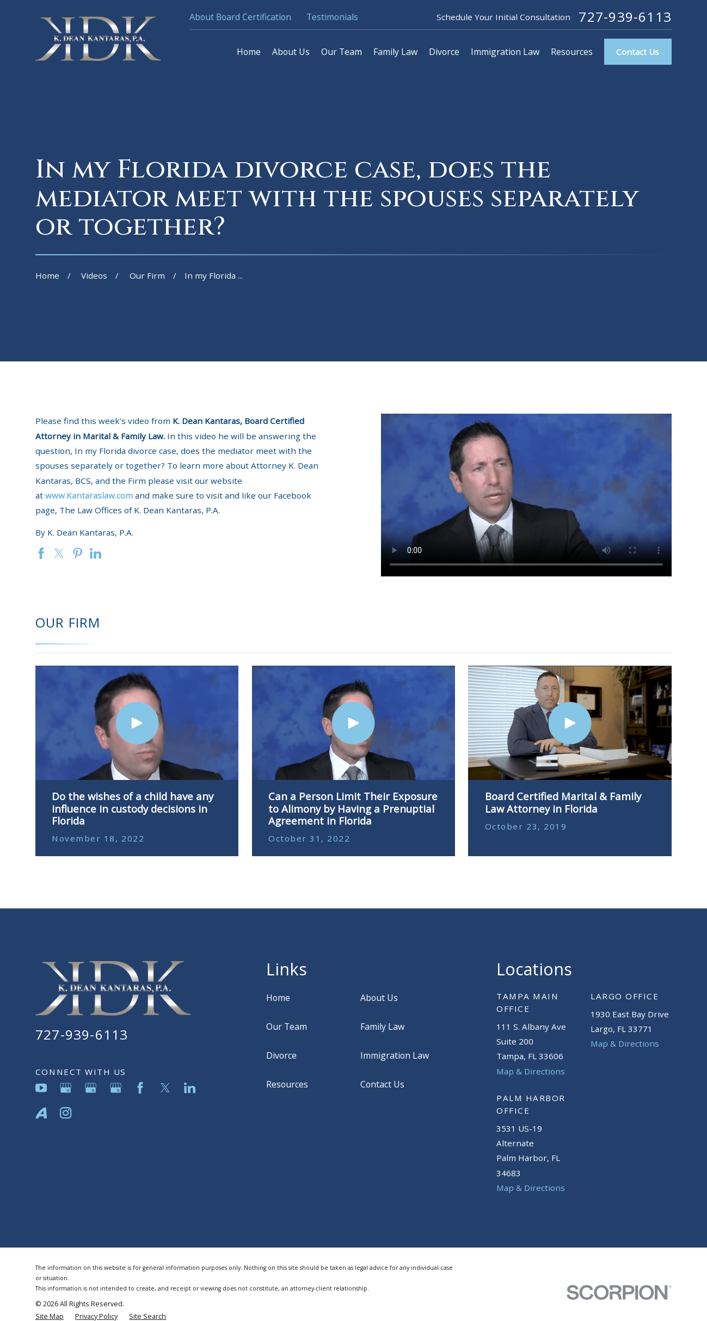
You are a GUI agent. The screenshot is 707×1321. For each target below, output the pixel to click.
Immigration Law (394, 1055)
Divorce (281, 1055)
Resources (287, 1084)
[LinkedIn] (189, 1087)
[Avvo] (41, 1113)
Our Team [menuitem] (341, 52)
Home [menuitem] (249, 52)
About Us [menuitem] (291, 52)
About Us (379, 998)
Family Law (382, 1027)
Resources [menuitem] (572, 52)
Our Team (286, 1027)
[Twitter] (165, 1087)
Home (278, 998)
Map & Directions (530, 1071)
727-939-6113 (625, 16)
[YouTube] (41, 1087)
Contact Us (637, 51)
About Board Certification (240, 17)
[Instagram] (65, 1113)
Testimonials (332, 17)
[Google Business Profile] (65, 1087)
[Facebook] (140, 1087)
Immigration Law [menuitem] (505, 52)
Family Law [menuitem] (395, 52)
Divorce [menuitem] (444, 52)
